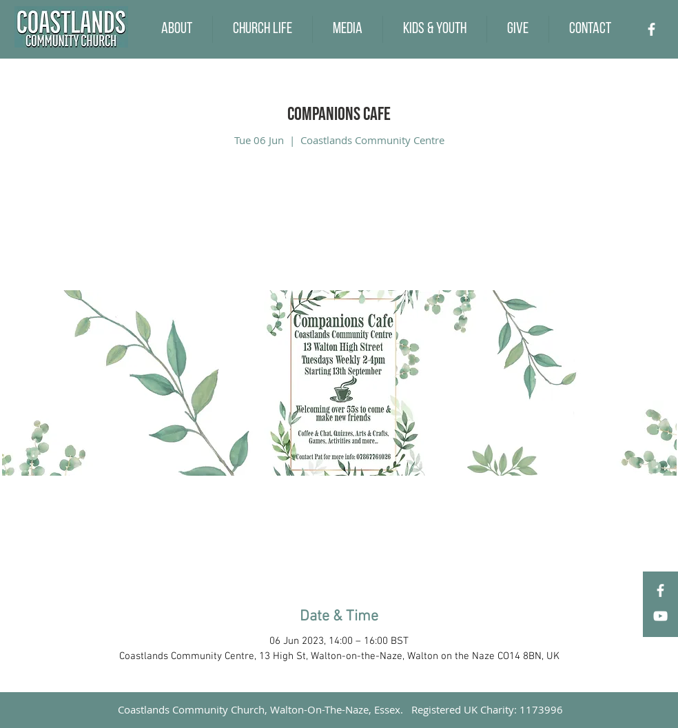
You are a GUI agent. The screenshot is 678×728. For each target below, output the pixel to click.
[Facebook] (651, 29)
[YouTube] (660, 616)
